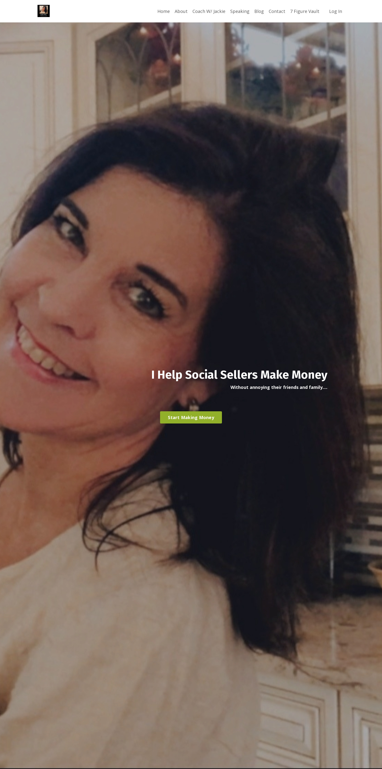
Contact (277, 11)
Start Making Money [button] (191, 417)
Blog (259, 11)
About (181, 11)
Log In (335, 11)
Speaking (239, 11)
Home (163, 11)
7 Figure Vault (304, 11)
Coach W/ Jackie (208, 11)
